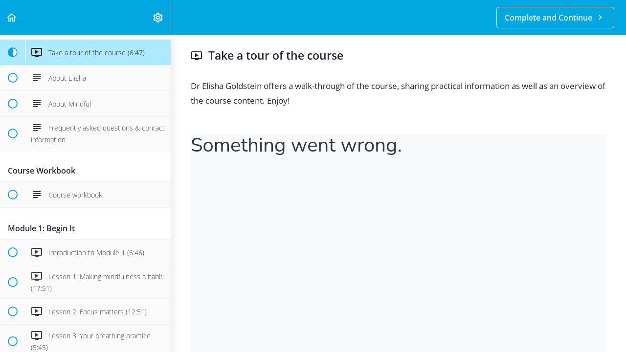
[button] (12, 17)
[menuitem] (158, 17)
